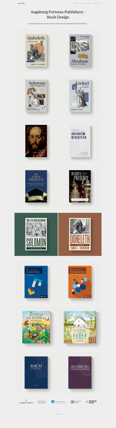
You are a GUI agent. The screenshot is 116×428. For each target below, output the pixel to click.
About (95, 3)
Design (75, 3)
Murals (90, 3)
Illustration (82, 3)
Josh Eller (21, 3)
